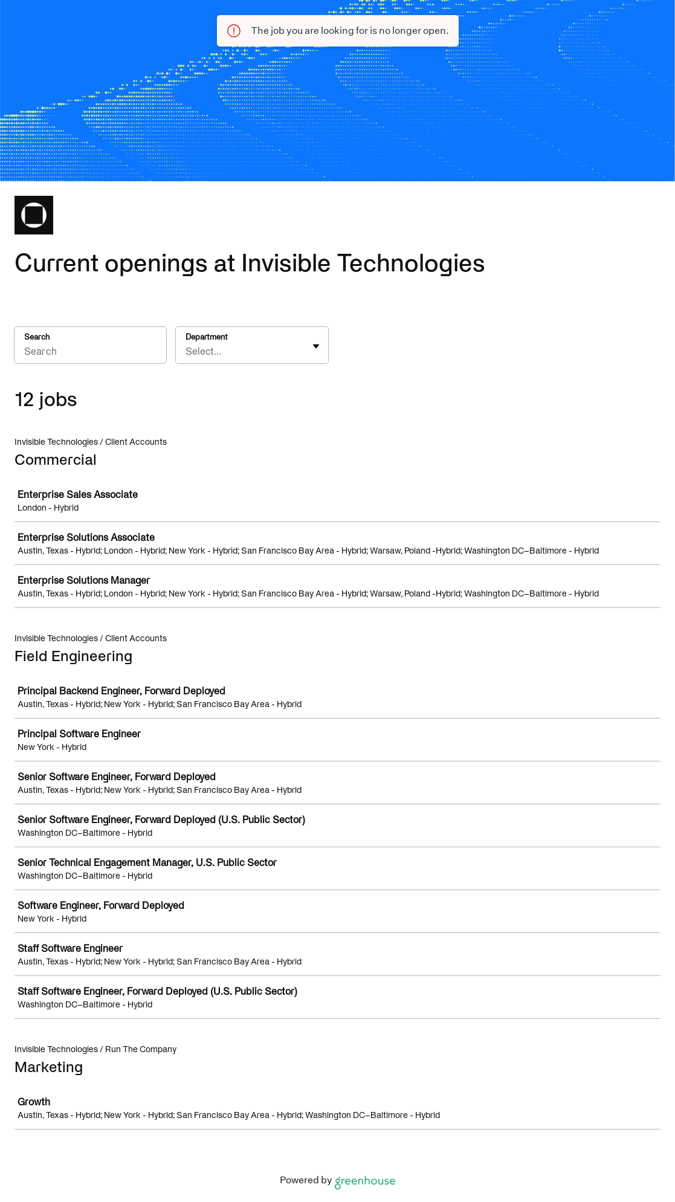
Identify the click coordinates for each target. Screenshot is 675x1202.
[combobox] (187, 351)
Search (37, 336)
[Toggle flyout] (316, 346)
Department (207, 336)
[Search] (90, 353)
